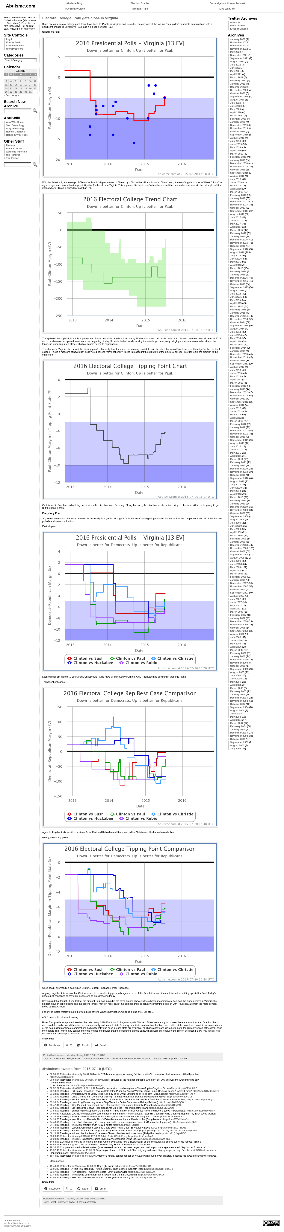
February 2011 (238, 462)
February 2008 (238, 576)
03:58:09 (54, 1110)
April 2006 (235, 646)
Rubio (137, 1058)
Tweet (52, 1202)
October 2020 (237, 93)
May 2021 (235, 71)
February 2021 (238, 80)
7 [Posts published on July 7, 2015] (15, 81)
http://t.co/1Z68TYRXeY (182, 1093)
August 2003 (237, 745)
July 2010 (235, 484)
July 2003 (235, 748)
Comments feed (15, 45)
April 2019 (235, 150)
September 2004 (239, 707)
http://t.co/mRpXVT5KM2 (172, 1127)
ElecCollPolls (237, 25)
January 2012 (237, 427)
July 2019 (235, 141)
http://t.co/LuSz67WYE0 (156, 1139)
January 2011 (237, 465)
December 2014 (239, 316)
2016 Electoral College (62, 1058)
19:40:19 (54, 1166)
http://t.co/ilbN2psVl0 (62, 1077)
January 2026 (237, 39)
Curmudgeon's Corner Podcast (227, 3)
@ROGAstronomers (204, 1150)
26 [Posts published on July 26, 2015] (6, 92)
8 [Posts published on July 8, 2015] (20, 81)
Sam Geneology (15, 125)
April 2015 (235, 303)
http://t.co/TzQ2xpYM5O (172, 1133)
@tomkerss (78, 1150)
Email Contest (14, 148)
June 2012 (236, 411)
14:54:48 (54, 1141)
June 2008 (236, 564)
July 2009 (235, 522)
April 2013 (235, 379)
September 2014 (239, 325)
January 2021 (237, 83)
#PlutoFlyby (121, 1136)
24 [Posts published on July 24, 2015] (30, 88)
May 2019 (235, 147)
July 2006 (235, 637)
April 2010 (235, 494)
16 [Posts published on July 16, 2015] (26, 85)
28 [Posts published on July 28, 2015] (16, 92)
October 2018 (237, 169)
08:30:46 (54, 1139)
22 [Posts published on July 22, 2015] (20, 88)
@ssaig (76, 1136)
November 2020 (239, 90)
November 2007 (239, 586)
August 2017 (237, 214)
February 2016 (238, 271)
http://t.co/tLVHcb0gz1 (140, 1136)
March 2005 (236, 688)
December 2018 (239, 163)
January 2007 (237, 618)
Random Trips (140, 8)
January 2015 (237, 312)
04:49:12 (54, 1124)
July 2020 (235, 102)
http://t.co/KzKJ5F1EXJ (170, 1116)
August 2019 (237, 137)
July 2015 (235, 293)
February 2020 (238, 118)
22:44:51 (54, 1174)
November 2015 (239, 281)
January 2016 (237, 274)
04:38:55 (54, 1119)
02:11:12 (90, 1088)
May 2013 (235, 376)
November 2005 (239, 662)
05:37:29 (90, 1155)
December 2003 (239, 732)
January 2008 (237, 580)
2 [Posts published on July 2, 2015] (25, 78)
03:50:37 (54, 1107)
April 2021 (235, 74)
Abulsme (235, 22)
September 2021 (239, 58)
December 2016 (239, 239)
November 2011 (239, 433)
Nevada (131, 24)
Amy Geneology (15, 128)
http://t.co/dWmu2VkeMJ (201, 1110)
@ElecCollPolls (211, 1030)
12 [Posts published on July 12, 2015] (6, 85)
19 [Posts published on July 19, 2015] (6, 88)
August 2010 (237, 481)
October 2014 (237, 322)
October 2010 (237, 475)
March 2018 (236, 191)
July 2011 (235, 446)
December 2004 (239, 697)
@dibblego (78, 1155)
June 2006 (236, 640)
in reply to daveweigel (90, 1085)
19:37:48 (54, 1150)
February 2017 (238, 233)
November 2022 (239, 48)
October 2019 (237, 131)
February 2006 (238, 653)
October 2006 (237, 627)
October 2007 (237, 589)
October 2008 (237, 551)
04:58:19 (54, 1130)
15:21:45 (85, 1144)
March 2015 (236, 306)
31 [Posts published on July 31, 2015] (30, 92)
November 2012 (239, 395)
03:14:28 (54, 1091)
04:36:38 (54, 1116)
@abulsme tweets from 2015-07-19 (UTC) (77, 1069)
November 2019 (239, 128)
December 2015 (239, 277)
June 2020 (236, 106)
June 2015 (236, 296)
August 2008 (237, 557)
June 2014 (236, 335)
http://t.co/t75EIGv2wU (161, 1107)
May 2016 (235, 261)
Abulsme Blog (74, 3)
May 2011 (235, 452)
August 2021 (237, 61)
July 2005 (235, 675)
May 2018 (235, 185)
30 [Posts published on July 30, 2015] (26, 92)
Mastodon (29, 28)
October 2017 (237, 207)
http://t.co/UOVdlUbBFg (206, 1091)
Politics (166, 1058)
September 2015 (239, 287)
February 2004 (238, 726)
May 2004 (235, 716)
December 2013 (239, 354)
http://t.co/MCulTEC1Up (126, 1124)
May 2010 (235, 491)
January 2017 (237, 236)
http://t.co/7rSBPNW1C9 (141, 1171)
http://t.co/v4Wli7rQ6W (172, 1102)
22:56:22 (54, 1177)
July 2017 (235, 217)
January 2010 (237, 503)
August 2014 (237, 328)
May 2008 (235, 567)
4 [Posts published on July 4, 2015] (34, 78)
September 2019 (239, 134)
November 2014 (239, 319)
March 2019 (236, 153)
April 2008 (235, 570)
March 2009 (236, 535)
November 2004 (239, 700)
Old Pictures (13, 154)
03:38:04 (54, 1102)
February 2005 (238, 691)
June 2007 (236, 602)
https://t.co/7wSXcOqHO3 (137, 1166)
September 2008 (239, 554)
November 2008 (239, 548)
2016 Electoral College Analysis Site (120, 1022)
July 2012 (235, 408)
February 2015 (238, 309)
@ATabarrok (79, 1166)
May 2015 (235, 300)
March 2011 (236, 459)
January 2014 (237, 351)
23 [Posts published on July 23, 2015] (26, 88)
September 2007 (239, 592)
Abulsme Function (16, 151)
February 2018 (238, 195)
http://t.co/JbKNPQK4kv (183, 1130)
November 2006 (239, 624)
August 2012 (237, 405)
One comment (179, 1058)
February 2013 (238, 386)
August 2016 (237, 252)
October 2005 (237, 665)
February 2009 (238, 538)
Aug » (15, 95)
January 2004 (237, 729)
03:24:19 (54, 1093)
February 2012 (238, 424)
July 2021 (235, 64)
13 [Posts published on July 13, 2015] (11, 85)
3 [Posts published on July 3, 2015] (30, 78)
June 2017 (236, 220)
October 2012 (237, 398)
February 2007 (238, 615)
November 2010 (239, 471)
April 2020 (235, 112)
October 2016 (237, 246)
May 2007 (235, 605)
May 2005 (235, 681)
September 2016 (239, 249)
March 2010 (236, 497)
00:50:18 (54, 1074)
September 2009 (239, 516)
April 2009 (235, 532)
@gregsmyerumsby (169, 1150)
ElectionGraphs (239, 28)
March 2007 (236, 611)
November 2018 (239, 166)
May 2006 (235, 643)
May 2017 (235, 223)
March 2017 (236, 230)
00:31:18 (88, 1074)
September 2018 (239, 172)
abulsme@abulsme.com (16, 1223)
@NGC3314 (78, 1088)
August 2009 (237, 519)
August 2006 (237, 634)
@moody (77, 1074)
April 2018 (235, 188)
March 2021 (236, 77)
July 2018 (235, 179)
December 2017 (239, 201)
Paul (130, 1058)
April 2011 (235, 456)
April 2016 (235, 265)
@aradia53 (78, 1079)
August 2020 (237, 99)
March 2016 (236, 268)
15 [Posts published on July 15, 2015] (20, 85)
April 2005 (235, 685)
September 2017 (239, 211)
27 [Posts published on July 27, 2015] (11, 92)
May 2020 (235, 109)
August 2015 (237, 290)
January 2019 (237, 160)
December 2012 (239, 392)
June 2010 (236, 487)
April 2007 (235, 608)
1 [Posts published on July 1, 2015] (20, 78)
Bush (78, 1058)
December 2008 (239, 545)
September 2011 (239, 440)
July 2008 (235, 560)
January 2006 (237, 656)
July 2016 (235, 255)
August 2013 (237, 366)
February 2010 (238, 500)
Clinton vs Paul (73, 26)
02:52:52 (54, 1088)
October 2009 (237, 513)
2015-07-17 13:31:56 (92, 1136)
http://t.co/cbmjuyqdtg (199, 1099)
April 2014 (235, 341)
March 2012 (236, 421)
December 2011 (239, 430)
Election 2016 (107, 1058)
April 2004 (235, 720)
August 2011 (237, 443)
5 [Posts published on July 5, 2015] (6, 81)
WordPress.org (14, 48)
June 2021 (236, 67)
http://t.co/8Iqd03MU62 (143, 1177)
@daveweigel (102, 1079)
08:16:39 (54, 1133)
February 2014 (238, 347)
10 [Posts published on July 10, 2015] (30, 81)
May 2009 (235, 529)
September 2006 (239, 630)
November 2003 (239, 735)
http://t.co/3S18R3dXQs (159, 1168)
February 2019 (238, 156)
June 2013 (236, 373)
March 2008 (236, 573)
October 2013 (237, 360)
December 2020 (239, 87)
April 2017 (235, 226)
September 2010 (239, 478)
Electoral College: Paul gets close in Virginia (80, 18)
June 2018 (236, 182)
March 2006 (236, 650)
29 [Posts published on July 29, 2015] (20, 92)
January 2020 (237, 122)
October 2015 (237, 284)
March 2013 (236, 382)
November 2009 (239, 510)
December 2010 (239, 468)
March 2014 (236, 344)
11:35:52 (90, 1150)
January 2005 (237, 694)
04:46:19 (54, 1122)
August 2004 (237, 710)
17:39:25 (91, 1166)
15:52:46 (54, 1144)
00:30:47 (89, 1079)
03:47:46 (54, 1105)
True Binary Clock (74, 8)
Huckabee (121, 1058)
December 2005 (239, 659)
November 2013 (239, 357)
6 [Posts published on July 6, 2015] (11, 81)
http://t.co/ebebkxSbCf (184, 1122)
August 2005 (237, 672)
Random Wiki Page (17, 134)
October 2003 (237, 739)
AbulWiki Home (15, 122)
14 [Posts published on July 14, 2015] (16, 85)
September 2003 (239, 742)
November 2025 (239, 42)
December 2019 (239, 125)
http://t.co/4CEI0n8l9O (184, 1088)
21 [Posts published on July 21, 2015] (16, 88)
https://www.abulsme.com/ (17, 1226)
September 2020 (239, 96)
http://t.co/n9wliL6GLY (179, 1096)
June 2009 (236, 525)
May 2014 (235, 338)
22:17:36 (54, 1171)
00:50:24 (54, 1079)
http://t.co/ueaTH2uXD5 (151, 1174)
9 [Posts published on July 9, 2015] (25, 81)
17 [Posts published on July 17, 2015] (30, 85)
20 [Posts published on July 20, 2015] (11, 88)
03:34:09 (54, 1099)
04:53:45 (54, 1127)
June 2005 (236, 678)
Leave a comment (86, 1202)
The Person (12, 158)
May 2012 (235, 414)
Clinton (95, 1058)
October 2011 (237, 436)
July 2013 (235, 370)
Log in (9, 39)
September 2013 (239, 363)
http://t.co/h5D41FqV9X (168, 1105)
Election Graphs (140, 3)
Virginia (117, 24)
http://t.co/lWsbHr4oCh (176, 1119)
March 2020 (236, 115)
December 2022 (239, 45)
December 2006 (239, 621)
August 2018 (237, 176)
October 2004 (237, 704)
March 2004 (236, 723)
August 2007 (237, 595)
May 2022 (235, 52)
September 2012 (239, 401)
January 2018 (237, 198)
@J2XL (76, 1144)
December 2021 (239, 55)
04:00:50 (54, 1113)
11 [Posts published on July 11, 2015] (35, 81)
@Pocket (129, 1113)
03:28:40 (54, 1096)
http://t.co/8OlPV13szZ (82, 1153)
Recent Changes (15, 131)
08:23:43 (54, 1136)
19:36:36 (54, 1147)
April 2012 (235, 417)
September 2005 (239, 669)
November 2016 (239, 242)
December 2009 (239, 506)
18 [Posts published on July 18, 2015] (35, 85)
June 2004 (236, 713)
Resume (11, 145)
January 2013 (237, 389)
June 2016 (236, 258)
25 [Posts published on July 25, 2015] (35, 88)
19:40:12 (54, 1155)
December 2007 (239, 583)
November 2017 (239, 204)
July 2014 (235, 331)
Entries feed (13, 42)
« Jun (7, 95)
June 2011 (236, 449)
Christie (86, 1058)
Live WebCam (227, 8)
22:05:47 (54, 1168)
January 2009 (237, 541)
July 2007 (235, 599)
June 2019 (236, 144)
